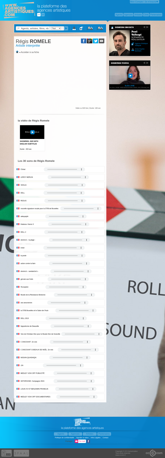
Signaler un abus (82, 438)
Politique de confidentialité (65, 438)
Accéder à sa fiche (30, 52)
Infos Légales (96, 438)
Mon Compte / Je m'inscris (143, 2)
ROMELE (33, 41)
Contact (106, 438)
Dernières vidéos (120, 63)
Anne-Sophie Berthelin (139, 50)
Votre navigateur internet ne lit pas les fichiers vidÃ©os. (64, 169)
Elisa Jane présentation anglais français (129, 88)
